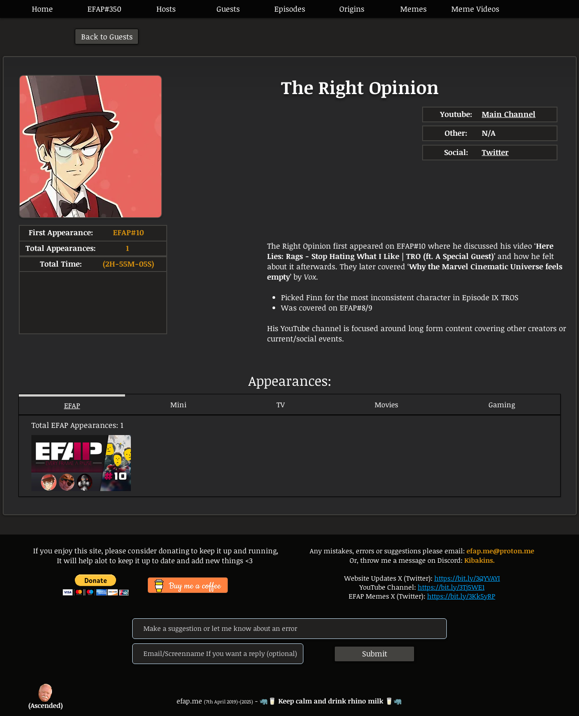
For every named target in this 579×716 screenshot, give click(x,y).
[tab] (72, 404)
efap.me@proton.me (500, 550)
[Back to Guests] (106, 36)
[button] (289, 9)
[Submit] (374, 654)
